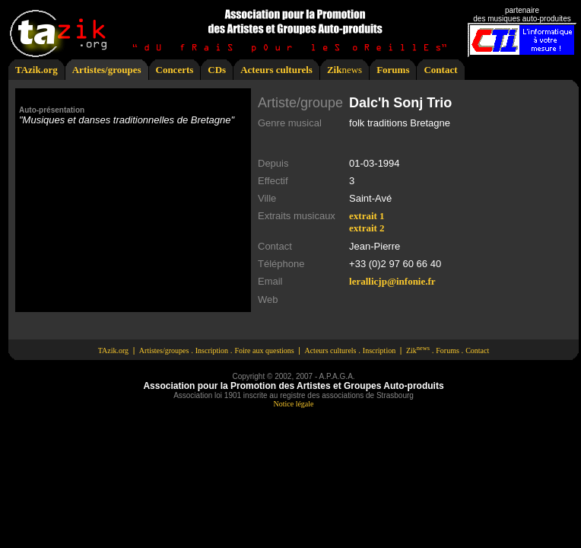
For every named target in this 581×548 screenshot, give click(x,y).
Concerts (175, 69)
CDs (217, 69)
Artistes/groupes (106, 69)
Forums (392, 69)
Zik (334, 69)
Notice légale (293, 404)
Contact (440, 69)
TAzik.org (36, 69)
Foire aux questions (264, 350)
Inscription (211, 350)
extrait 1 (367, 215)
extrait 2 (367, 228)
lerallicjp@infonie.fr (392, 281)
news (351, 69)
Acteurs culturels (276, 69)
